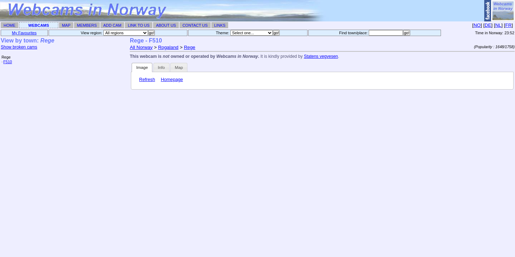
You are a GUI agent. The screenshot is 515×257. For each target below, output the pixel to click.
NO (477, 25)
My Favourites (24, 33)
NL (498, 25)
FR (508, 25)
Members (87, 25)
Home (9, 25)
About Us (166, 25)
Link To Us (138, 25)
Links (220, 25)
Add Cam (112, 25)
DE (488, 25)
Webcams (38, 25)
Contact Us (195, 25)
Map (66, 25)
